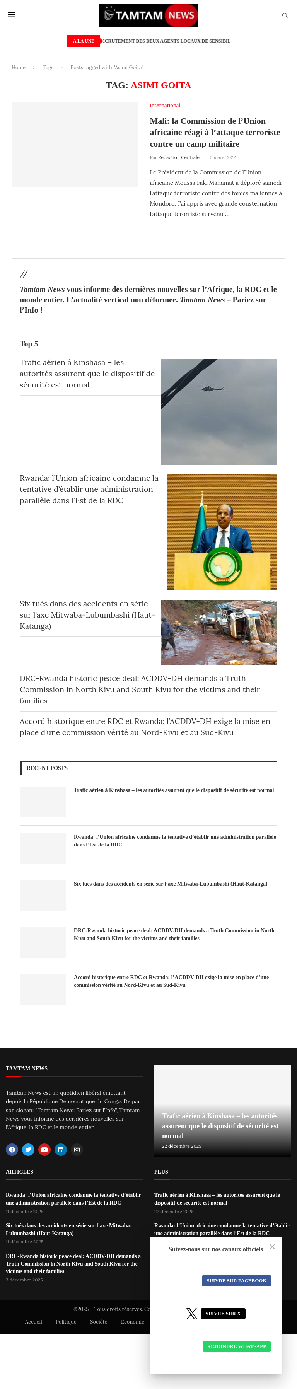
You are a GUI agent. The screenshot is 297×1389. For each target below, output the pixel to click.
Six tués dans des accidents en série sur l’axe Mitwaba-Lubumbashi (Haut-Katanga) (87, 615)
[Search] (285, 16)
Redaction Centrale (179, 157)
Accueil (33, 1322)
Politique (66, 1322)
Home (19, 67)
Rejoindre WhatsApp (236, 1346)
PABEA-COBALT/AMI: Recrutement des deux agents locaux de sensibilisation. (173, 41)
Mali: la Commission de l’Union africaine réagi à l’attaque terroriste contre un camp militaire (215, 132)
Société (99, 1322)
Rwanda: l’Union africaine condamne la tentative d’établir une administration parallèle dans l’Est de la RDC (89, 489)
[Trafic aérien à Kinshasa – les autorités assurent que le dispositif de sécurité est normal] (219, 412)
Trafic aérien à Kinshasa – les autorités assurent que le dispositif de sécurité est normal (87, 373)
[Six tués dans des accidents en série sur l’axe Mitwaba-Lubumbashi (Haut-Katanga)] (219, 632)
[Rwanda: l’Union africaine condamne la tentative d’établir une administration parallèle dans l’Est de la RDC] (222, 532)
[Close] (272, 1246)
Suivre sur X (223, 1313)
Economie (132, 1322)
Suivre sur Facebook (236, 1280)
